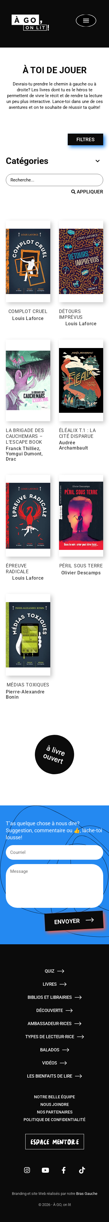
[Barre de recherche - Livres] (54, 180)
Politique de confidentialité (54, 1119)
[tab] (53, 161)
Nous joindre (54, 1104)
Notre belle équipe (54, 1097)
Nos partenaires (54, 1112)
